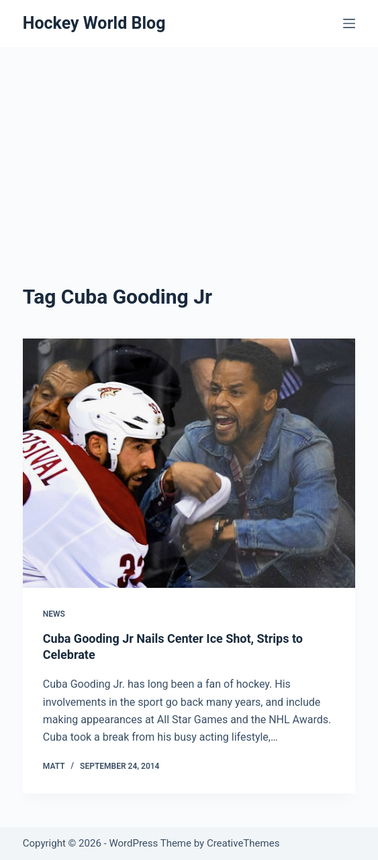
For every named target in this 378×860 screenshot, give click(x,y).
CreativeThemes (243, 843)
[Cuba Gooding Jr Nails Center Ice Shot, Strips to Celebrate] (189, 463)
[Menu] (349, 23)
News (54, 614)
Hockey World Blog (94, 23)
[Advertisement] (189, 147)
